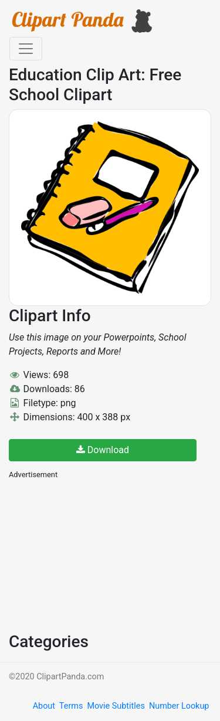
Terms (71, 706)
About (44, 706)
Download (102, 449)
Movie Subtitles (115, 706)
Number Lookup (179, 706)
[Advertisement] (97, 554)
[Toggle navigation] (25, 48)
